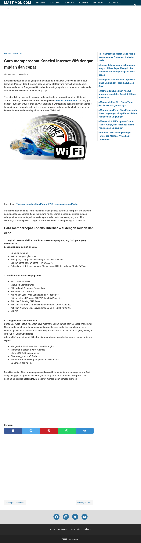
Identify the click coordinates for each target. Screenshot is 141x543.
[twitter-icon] (75, 517)
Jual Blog (55, 3)
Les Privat (98, 3)
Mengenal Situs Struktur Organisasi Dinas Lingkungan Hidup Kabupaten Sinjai (117, 83)
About (52, 529)
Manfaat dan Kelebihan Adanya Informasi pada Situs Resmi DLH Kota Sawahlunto (117, 94)
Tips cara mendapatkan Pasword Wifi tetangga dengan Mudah (47, 204)
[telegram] (85, 431)
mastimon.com (17, 3)
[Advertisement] (70, 29)
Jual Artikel (114, 3)
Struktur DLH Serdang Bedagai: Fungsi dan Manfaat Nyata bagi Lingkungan (115, 136)
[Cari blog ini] (135, 5)
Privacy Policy (75, 529)
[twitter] (31, 431)
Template (69, 3)
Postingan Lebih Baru (15, 503)
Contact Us (62, 529)
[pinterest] (49, 431)
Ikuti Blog (11, 8)
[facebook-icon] (56, 517)
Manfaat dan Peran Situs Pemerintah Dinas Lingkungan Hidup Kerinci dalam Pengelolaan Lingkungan (118, 113)
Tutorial (40, 3)
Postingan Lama (84, 503)
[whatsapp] (67, 431)
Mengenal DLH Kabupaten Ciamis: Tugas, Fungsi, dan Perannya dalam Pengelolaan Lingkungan (116, 124)
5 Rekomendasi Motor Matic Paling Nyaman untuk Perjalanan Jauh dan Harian (117, 57)
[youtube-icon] (84, 517)
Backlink (83, 3)
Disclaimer (87, 529)
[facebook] (13, 431)
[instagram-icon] (66, 517)
